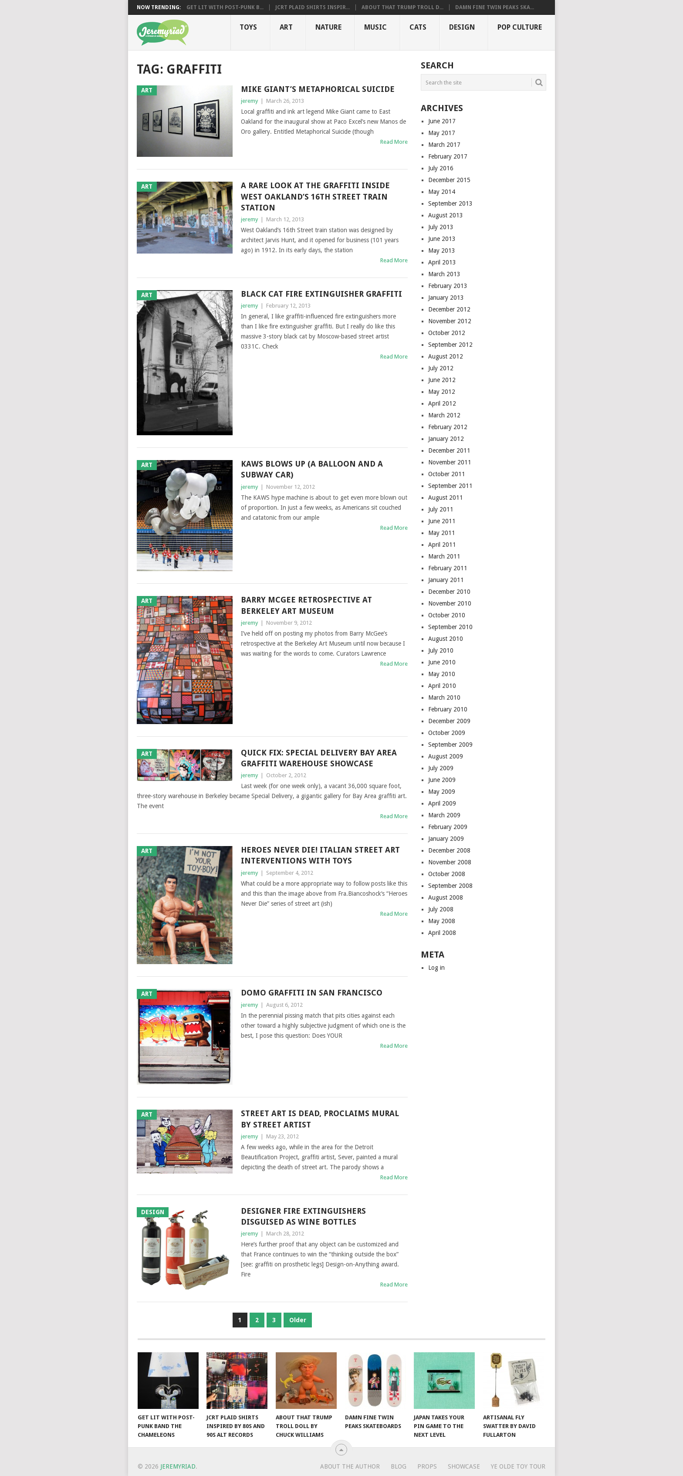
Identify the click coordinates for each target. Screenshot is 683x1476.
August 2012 (445, 356)
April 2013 (442, 262)
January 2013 (446, 297)
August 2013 (445, 215)
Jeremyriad (178, 1466)
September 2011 (450, 485)
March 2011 (444, 556)
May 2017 (441, 132)
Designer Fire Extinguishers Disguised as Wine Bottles (303, 1216)
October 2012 (446, 332)
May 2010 (441, 673)
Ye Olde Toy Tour (518, 1466)
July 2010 (440, 650)
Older (297, 1320)
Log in (436, 967)
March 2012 (444, 415)
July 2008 (440, 909)
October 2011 (446, 474)
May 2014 (441, 191)
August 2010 (445, 638)
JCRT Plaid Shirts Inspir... (312, 7)
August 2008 (445, 897)
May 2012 (441, 391)
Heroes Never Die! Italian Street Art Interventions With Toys (320, 855)
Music (375, 27)
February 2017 (447, 156)
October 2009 (446, 732)
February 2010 (447, 709)
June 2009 (442, 779)
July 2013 (440, 226)
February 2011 (447, 568)
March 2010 (444, 697)
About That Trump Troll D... (402, 7)
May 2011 (441, 532)
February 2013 (447, 285)
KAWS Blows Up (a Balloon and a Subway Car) (312, 469)
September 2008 (450, 885)
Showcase (464, 1466)
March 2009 (444, 815)
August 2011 (445, 497)
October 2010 (446, 615)
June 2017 (442, 121)
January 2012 (446, 438)
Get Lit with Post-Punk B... (225, 7)
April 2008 (442, 932)
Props (427, 1466)
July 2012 (440, 368)
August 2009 (445, 756)
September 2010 (450, 626)
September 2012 (450, 344)
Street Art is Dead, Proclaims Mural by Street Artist (320, 1119)
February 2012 (447, 426)
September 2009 (450, 744)
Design (462, 27)
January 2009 (446, 838)
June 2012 (442, 379)
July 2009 (440, 768)
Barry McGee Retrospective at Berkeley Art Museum (306, 605)
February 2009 (447, 826)
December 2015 (449, 179)
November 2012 (449, 321)
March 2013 (444, 274)
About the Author (350, 1466)
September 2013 (450, 203)
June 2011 (442, 521)
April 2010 (442, 685)
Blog (398, 1466)
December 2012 (449, 309)
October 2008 (446, 873)
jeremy (249, 101)
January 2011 (446, 579)
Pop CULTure (519, 27)
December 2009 (449, 721)
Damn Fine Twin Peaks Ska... (494, 7)
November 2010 (449, 603)
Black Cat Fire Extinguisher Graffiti (321, 293)
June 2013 (442, 238)
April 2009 (442, 803)
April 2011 (442, 544)
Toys (248, 27)
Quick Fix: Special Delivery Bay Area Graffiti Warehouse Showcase (319, 758)
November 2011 (449, 462)
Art (286, 27)
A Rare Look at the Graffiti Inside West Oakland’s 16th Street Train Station (315, 196)
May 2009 (441, 791)
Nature (328, 27)
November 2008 (449, 862)
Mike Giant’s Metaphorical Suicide (318, 89)
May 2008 (441, 920)
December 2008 (449, 850)
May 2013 (441, 250)
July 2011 (440, 509)
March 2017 (444, 144)
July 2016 (440, 168)
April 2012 (442, 403)
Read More (394, 142)
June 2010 (442, 662)
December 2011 (449, 450)
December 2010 (449, 591)
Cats (417, 27)
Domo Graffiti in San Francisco (311, 992)
